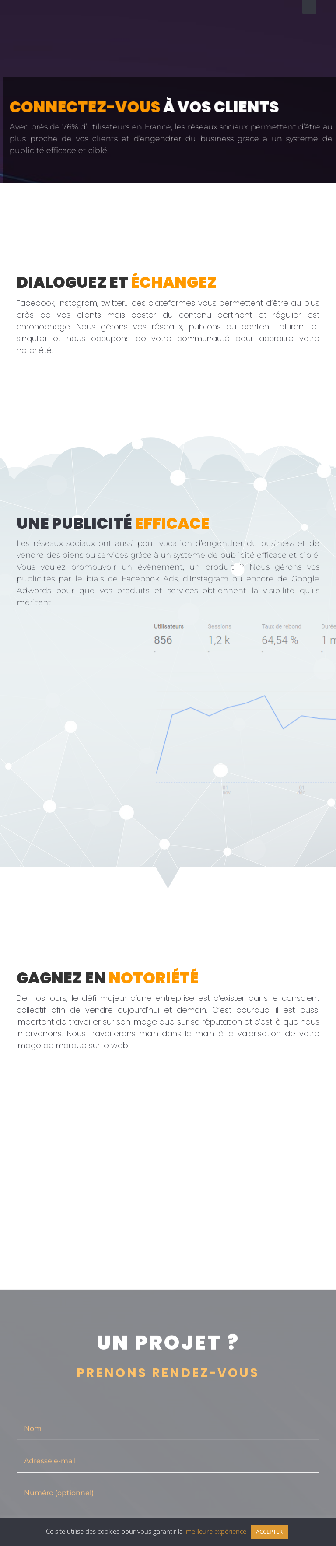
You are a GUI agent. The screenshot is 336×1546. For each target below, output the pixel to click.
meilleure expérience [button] (216, 1531)
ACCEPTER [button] (269, 1532)
